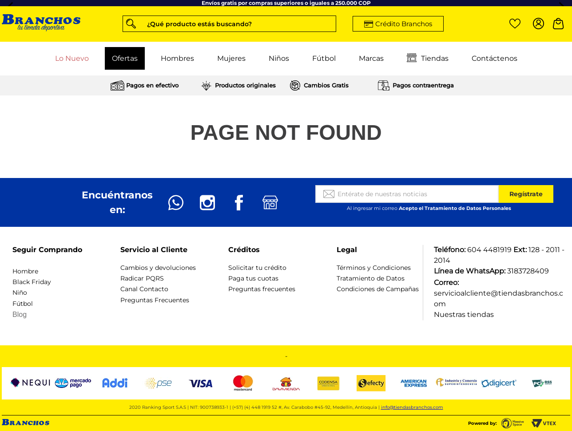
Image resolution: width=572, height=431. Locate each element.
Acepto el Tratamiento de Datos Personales (455, 208)
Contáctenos (494, 58)
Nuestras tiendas (464, 314)
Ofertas (125, 58)
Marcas (371, 58)
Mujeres (231, 58)
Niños (279, 58)
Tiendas (428, 58)
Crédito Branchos (403, 24)
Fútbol (324, 58)
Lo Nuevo (72, 58)
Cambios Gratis (326, 85)
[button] (229, 24)
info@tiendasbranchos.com (412, 407)
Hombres (177, 58)
